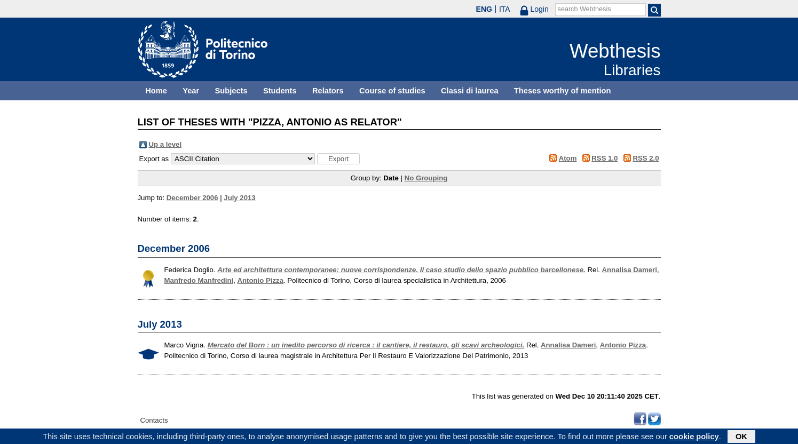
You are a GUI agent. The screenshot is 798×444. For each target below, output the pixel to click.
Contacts (154, 420)
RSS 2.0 (646, 158)
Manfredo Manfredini (199, 280)
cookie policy (694, 437)
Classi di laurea (470, 90)
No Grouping (426, 178)
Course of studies (392, 90)
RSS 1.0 (604, 158)
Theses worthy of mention (562, 90)
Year (191, 90)
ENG (484, 9)
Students (280, 90)
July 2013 (239, 198)
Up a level (165, 144)
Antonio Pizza (260, 280)
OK (741, 437)
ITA (504, 9)
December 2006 (192, 198)
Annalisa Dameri (629, 270)
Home (156, 90)
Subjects (231, 90)
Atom (568, 158)
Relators (328, 90)
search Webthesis (584, 9)
